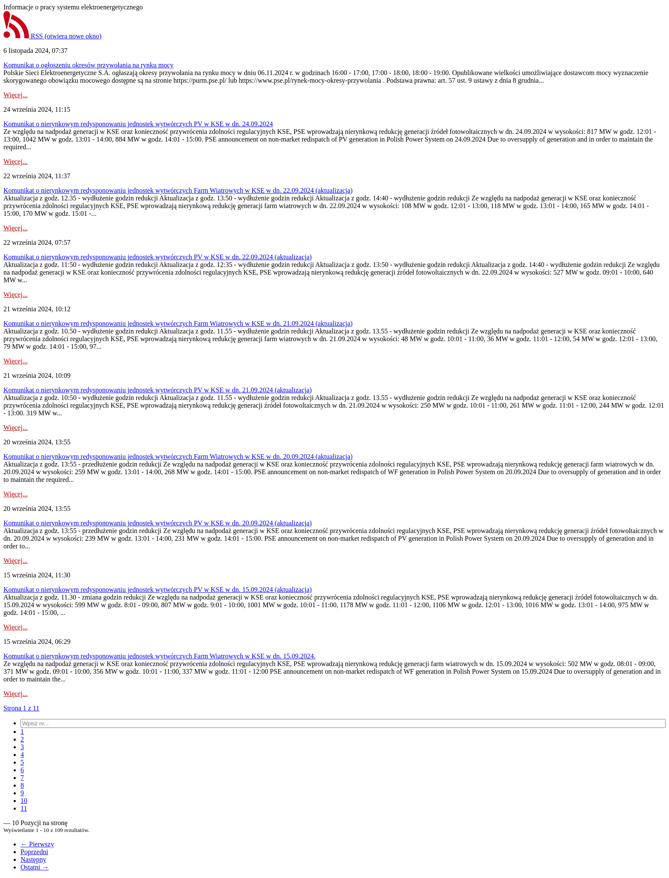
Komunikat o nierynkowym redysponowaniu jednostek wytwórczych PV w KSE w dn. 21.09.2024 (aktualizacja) (157, 390)
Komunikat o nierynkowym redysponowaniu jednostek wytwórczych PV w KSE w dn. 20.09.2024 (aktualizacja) (157, 523)
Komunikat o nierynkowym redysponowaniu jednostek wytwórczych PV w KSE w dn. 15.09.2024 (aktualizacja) (157, 589)
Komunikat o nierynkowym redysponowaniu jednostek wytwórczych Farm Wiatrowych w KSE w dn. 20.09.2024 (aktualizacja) (177, 456)
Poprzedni (34, 851)
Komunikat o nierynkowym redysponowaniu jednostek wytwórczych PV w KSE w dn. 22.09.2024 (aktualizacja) (157, 257)
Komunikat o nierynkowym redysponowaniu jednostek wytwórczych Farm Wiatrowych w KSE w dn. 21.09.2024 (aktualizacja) (177, 323)
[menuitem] (22, 731)
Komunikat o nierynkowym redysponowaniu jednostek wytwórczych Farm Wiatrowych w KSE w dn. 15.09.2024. (159, 656)
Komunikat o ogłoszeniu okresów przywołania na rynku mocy (88, 65)
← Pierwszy (37, 844)
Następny (33, 859)
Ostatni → (34, 867)
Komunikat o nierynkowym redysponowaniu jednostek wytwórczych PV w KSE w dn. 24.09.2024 (138, 123)
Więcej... (15, 95)
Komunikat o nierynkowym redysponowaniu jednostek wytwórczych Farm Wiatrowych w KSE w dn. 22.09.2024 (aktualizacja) (177, 190)
